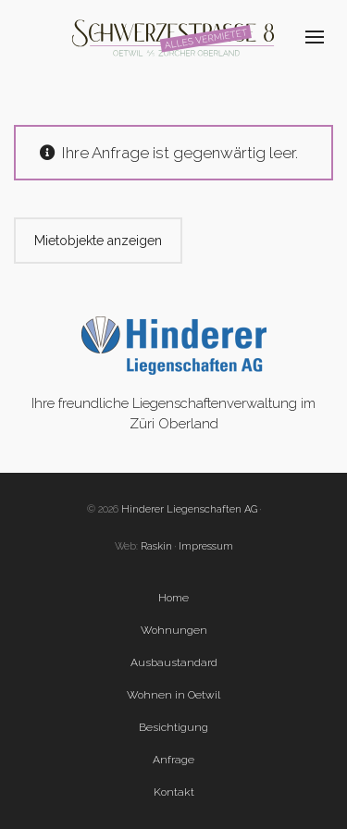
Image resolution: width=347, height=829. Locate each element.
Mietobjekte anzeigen (98, 240)
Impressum (206, 546)
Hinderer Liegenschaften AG (189, 509)
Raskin (156, 546)
